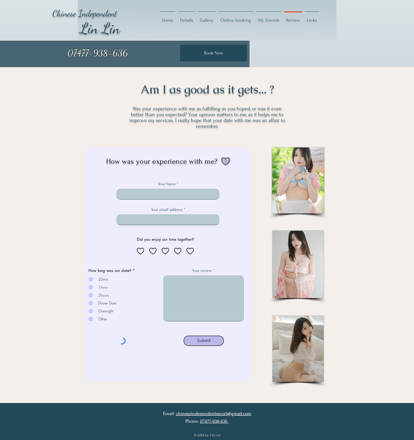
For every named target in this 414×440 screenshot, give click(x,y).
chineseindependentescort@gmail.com (213, 413)
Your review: (202, 270)
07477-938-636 (214, 421)
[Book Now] (213, 53)
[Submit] (204, 341)
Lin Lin (100, 28)
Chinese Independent (85, 13)
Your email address (167, 209)
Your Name (167, 184)
